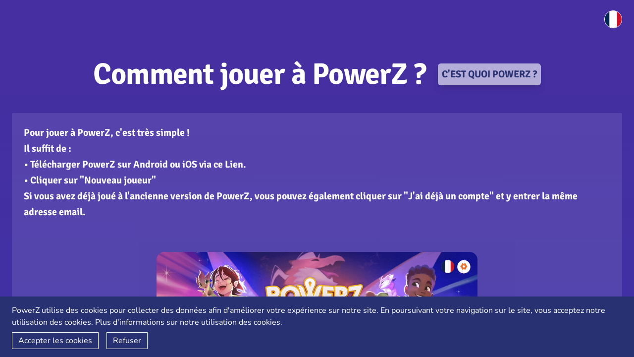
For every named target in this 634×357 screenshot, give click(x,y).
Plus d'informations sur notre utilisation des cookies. (188, 322)
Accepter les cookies (55, 340)
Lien (234, 164)
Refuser (127, 340)
